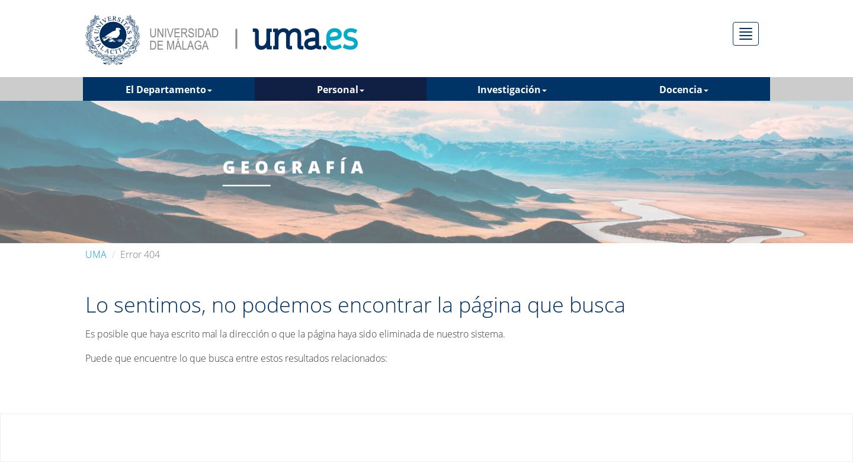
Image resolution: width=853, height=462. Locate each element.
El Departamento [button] (169, 89)
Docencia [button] (683, 89)
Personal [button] (340, 89)
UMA (96, 254)
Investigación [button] (512, 89)
